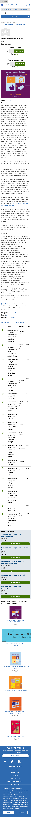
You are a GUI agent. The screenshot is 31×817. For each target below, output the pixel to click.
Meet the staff (15, 773)
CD (7, 315)
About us (15, 769)
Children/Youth (12, 313)
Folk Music (25, 313)
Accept (8, 812)
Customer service (15, 767)
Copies (8, 64)
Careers (15, 776)
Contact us (15, 778)
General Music (11, 317)
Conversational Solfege (11, 101)
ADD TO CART (19, 51)
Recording (13, 22)
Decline (22, 812)
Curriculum (19, 313)
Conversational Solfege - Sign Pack (13, 575)
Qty (8, 51)
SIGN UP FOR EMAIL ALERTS (15, 782)
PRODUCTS (4, 22)
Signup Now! (15, 756)
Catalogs (4, 1)
